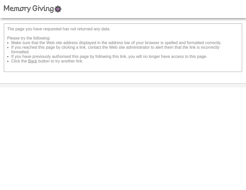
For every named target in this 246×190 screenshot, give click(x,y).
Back (32, 61)
